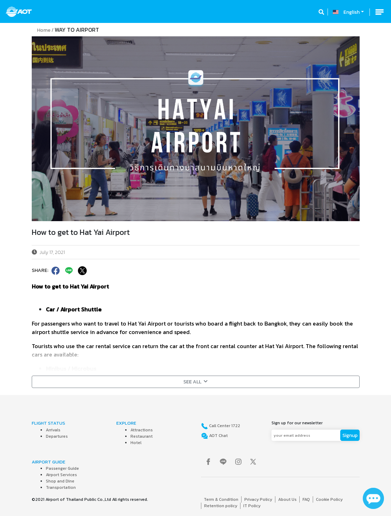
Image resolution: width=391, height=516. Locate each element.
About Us (287, 499)
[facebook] (55, 270)
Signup (350, 435)
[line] (68, 270)
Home (43, 30)
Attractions (141, 430)
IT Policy (252, 506)
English (351, 12)
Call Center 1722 (224, 426)
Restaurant (141, 436)
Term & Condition (221, 499)
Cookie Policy (329, 499)
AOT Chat (218, 435)
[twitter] (81, 270)
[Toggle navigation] (379, 12)
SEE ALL (195, 382)
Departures (57, 436)
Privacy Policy (258, 499)
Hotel (135, 442)
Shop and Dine (60, 481)
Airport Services (61, 475)
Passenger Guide (62, 468)
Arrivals (53, 430)
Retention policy (220, 506)
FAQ (306, 499)
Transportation (61, 487)
